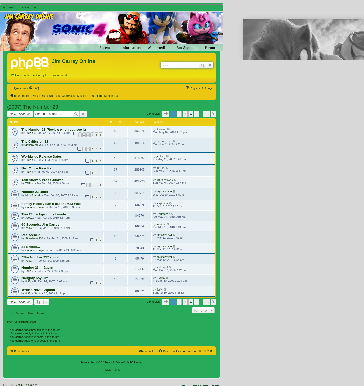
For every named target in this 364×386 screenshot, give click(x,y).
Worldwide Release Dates (41, 156)
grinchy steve (33, 144)
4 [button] (191, 114)
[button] (165, 114)
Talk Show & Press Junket (42, 180)
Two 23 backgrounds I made (43, 214)
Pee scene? (30, 235)
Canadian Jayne (35, 207)
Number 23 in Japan (37, 267)
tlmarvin (162, 129)
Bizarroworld (164, 141)
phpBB (98, 362)
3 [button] (185, 114)
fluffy (28, 281)
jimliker (161, 156)
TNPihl (29, 132)
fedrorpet (162, 267)
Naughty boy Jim (34, 278)
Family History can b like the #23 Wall (51, 204)
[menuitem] (34, 88)
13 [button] (207, 114)
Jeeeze (29, 217)
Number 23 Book (34, 192)
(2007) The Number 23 (32, 107)
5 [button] (196, 114)
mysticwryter (164, 191)
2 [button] (179, 114)
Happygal (162, 203)
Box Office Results (36, 168)
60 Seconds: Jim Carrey (40, 224)
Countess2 (163, 213)
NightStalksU (33, 195)
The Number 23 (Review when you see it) (53, 129)
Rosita (161, 277)
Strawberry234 (34, 238)
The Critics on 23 (34, 141)
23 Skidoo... (30, 247)
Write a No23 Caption (38, 290)
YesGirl (29, 227)
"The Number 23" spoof (40, 257)
